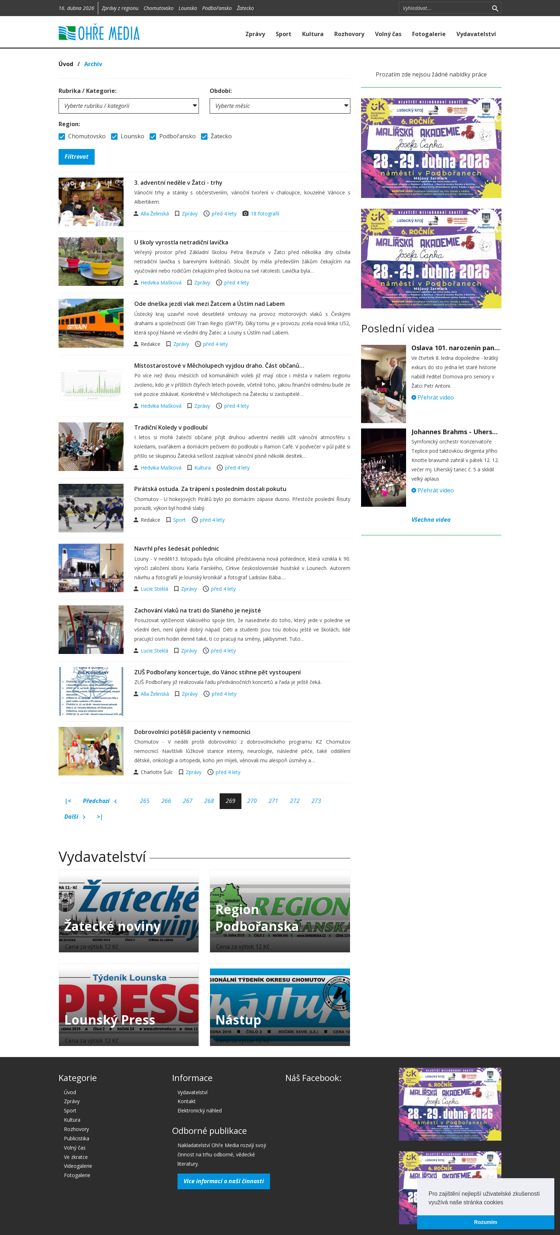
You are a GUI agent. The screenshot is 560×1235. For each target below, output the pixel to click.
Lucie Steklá (155, 588)
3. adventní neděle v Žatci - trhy (178, 183)
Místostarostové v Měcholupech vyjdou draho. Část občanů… (219, 365)
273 (316, 801)
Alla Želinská (155, 213)
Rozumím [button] (486, 1222)
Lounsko (188, 8)
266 (166, 801)
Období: (221, 91)
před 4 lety (224, 213)
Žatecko (245, 8)
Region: (69, 124)
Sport (283, 34)
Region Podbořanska (257, 917)
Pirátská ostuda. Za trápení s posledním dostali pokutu (210, 489)
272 (295, 801)
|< (68, 801)
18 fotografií (265, 213)
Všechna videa (431, 520)
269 (230, 801)
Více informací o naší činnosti (224, 1181)
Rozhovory (349, 34)
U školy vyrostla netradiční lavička (181, 242)
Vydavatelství (476, 34)
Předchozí (100, 801)
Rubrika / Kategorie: (87, 91)
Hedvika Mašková (162, 282)
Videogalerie (78, 1165)
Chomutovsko (159, 8)
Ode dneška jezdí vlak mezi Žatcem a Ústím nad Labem (209, 304)
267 (187, 801)
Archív (93, 64)
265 (145, 801)
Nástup (238, 1019)
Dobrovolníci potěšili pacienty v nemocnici (192, 732)
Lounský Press (109, 1019)
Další (74, 817)
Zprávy (255, 34)
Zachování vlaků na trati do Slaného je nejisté (197, 610)
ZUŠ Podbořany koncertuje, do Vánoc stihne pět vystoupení (217, 672)
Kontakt (187, 1101)
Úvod (66, 64)
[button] (506, 1203)
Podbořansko (217, 8)
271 (273, 801)
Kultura (313, 34)
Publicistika (76, 1138)
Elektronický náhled (200, 1110)
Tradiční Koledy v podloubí (171, 427)
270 (252, 801)
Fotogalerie (429, 34)
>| (100, 816)
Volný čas (388, 34)
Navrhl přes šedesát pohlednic (176, 548)
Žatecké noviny (112, 926)
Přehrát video (432, 397)
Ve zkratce (76, 1157)
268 (209, 801)
